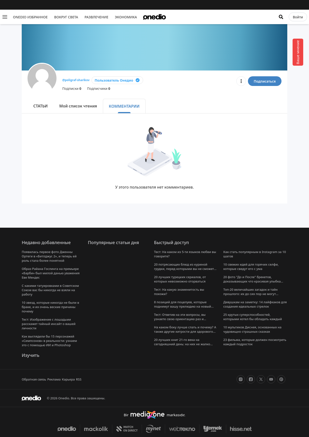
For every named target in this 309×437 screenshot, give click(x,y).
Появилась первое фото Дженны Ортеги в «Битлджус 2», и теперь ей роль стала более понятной (50, 256)
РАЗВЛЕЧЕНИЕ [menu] (97, 17)
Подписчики (99, 88)
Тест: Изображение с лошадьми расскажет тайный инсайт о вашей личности (49, 323)
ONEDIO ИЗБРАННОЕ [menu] (30, 17)
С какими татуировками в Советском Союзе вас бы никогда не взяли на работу (51, 290)
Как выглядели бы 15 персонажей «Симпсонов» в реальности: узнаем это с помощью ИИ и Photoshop (50, 340)
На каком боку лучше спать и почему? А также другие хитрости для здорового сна (185, 331)
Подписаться (264, 81)
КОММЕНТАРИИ (125, 106)
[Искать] (281, 17)
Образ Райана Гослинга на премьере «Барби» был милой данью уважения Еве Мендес (51, 273)
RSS (80, 379)
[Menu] (5, 17)
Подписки (72, 88)
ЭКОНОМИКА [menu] (127, 17)
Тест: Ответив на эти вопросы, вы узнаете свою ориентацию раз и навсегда (180, 319)
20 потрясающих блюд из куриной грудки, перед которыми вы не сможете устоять (185, 268)
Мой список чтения (79, 106)
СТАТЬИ (41, 106)
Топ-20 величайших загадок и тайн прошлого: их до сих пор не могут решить (250, 294)
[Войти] (298, 17)
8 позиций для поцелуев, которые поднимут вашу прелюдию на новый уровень (182, 306)
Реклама (54, 379)
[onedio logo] (154, 17)
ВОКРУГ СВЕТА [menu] (66, 17)
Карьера (68, 379)
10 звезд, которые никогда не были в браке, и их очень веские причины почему (50, 307)
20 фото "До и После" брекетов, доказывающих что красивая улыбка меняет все (252, 281)
